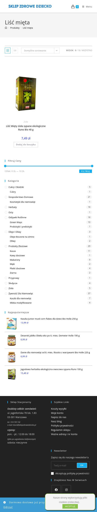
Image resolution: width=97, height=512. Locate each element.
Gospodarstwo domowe (21, 197)
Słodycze (13, 283)
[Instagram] (66, 489)
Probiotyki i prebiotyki (21, 226)
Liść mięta (28, 27)
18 (79, 50)
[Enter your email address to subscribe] (70, 465)
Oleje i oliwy (15, 231)
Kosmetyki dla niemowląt (22, 201)
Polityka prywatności (62, 425)
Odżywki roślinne (17, 217)
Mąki (12, 264)
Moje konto (57, 413)
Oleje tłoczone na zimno (22, 236)
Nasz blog (56, 421)
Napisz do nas (58, 417)
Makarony (15, 259)
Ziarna (13, 272)
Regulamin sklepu (60, 430)
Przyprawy (14, 277)
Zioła (26, 121)
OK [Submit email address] (82, 465)
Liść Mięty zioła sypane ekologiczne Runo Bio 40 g (26, 127)
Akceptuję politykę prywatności (70, 473)
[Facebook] (56, 489)
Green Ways (16, 222)
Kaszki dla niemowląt (20, 298)
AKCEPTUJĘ (70, 506)
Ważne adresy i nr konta (64, 434)
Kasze (13, 251)
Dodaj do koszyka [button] (26, 144)
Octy (11, 212)
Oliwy (12, 240)
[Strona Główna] (6, 27)
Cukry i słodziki (16, 187)
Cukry (13, 191)
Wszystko (87, 50)
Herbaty (13, 207)
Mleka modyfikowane (21, 302)
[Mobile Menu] (86, 6)
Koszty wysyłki (58, 408)
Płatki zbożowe (17, 268)
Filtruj (85, 171)
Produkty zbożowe (18, 246)
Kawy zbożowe (17, 255)
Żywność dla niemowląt (21, 293)
